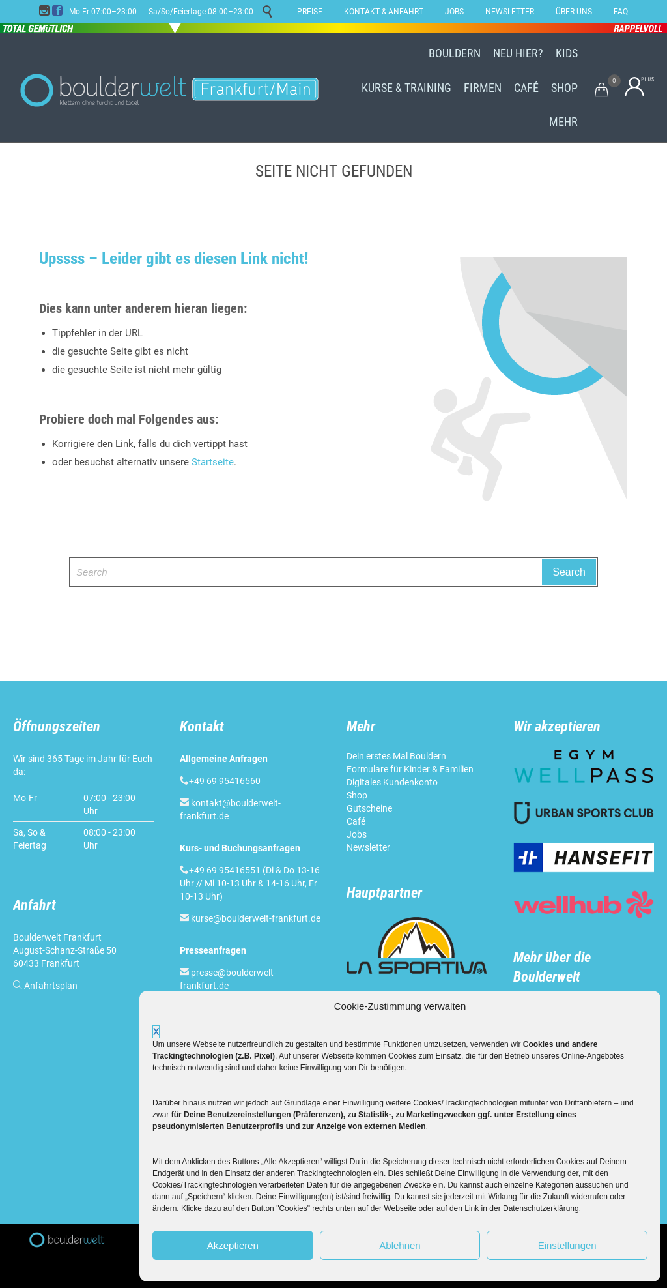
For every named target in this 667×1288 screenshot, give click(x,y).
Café (356, 821)
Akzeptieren (233, 1245)
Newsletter (368, 847)
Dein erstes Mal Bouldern (396, 756)
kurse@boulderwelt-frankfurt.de (255, 918)
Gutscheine (369, 808)
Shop (357, 795)
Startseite (213, 462)
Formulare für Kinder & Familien (410, 769)
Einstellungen (567, 1245)
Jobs (357, 834)
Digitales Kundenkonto (392, 782)
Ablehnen (399, 1245)
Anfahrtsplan (51, 985)
